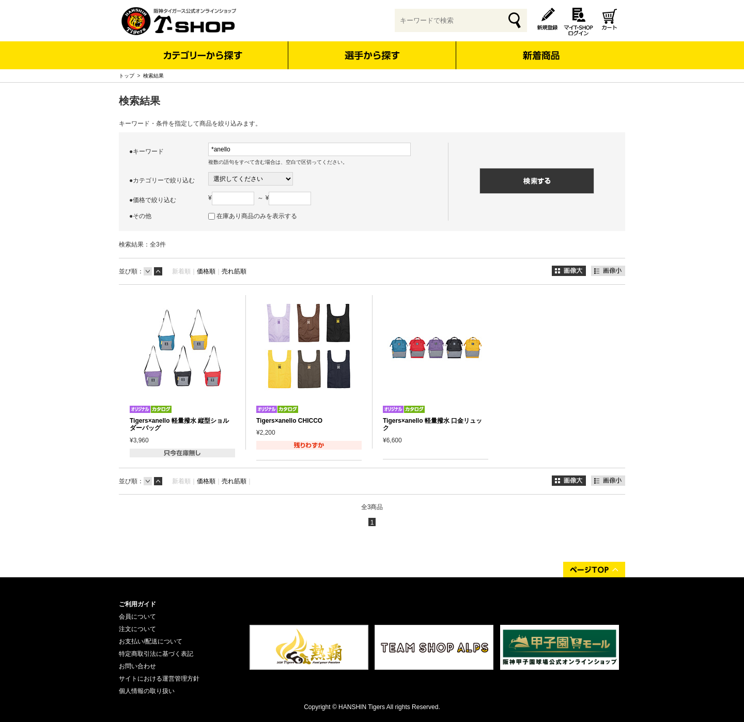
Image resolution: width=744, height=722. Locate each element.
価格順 (206, 271)
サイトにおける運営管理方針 (159, 678)
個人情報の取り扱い (147, 691)
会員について (137, 616)
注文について (137, 629)
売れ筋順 (234, 271)
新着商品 (540, 48)
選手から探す (372, 55)
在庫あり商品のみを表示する (256, 216)
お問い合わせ (137, 666)
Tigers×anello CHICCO (289, 420)
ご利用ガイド (137, 604)
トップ (126, 76)
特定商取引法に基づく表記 (156, 653)
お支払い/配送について (150, 641)
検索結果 (153, 76)
